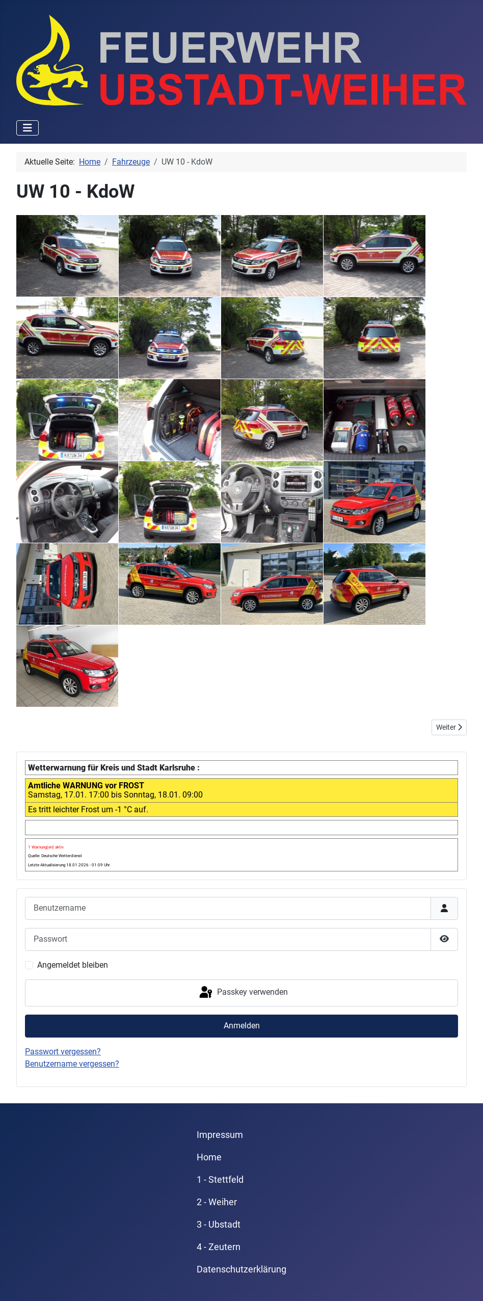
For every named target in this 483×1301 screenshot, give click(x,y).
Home (209, 1157)
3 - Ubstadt (218, 1224)
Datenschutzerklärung (241, 1269)
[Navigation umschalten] (27, 128)
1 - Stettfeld (220, 1180)
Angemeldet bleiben (72, 965)
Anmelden (242, 1025)
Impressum (220, 1135)
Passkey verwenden (243, 992)
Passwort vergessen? (63, 1051)
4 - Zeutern (218, 1247)
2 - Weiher (217, 1202)
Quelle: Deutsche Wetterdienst (55, 856)
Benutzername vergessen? (72, 1064)
